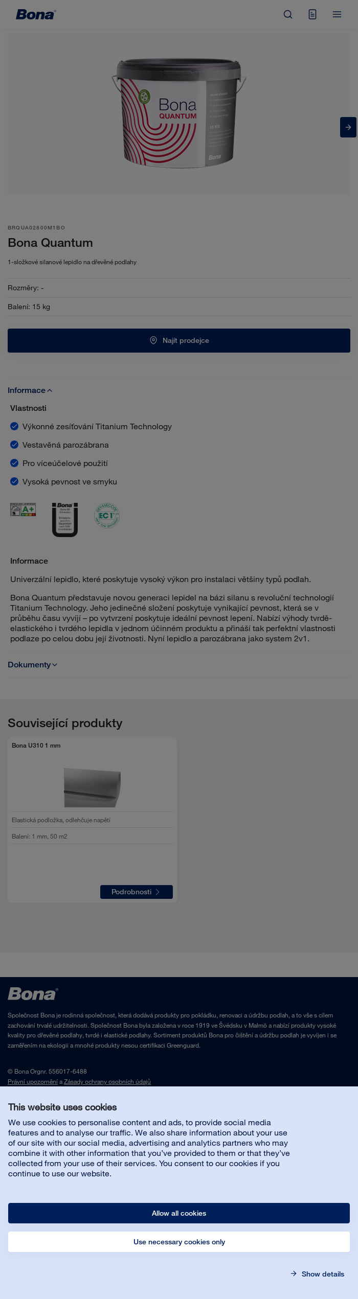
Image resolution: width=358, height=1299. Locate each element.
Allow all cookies (179, 1213)
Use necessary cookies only (179, 1241)
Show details (322, 1274)
